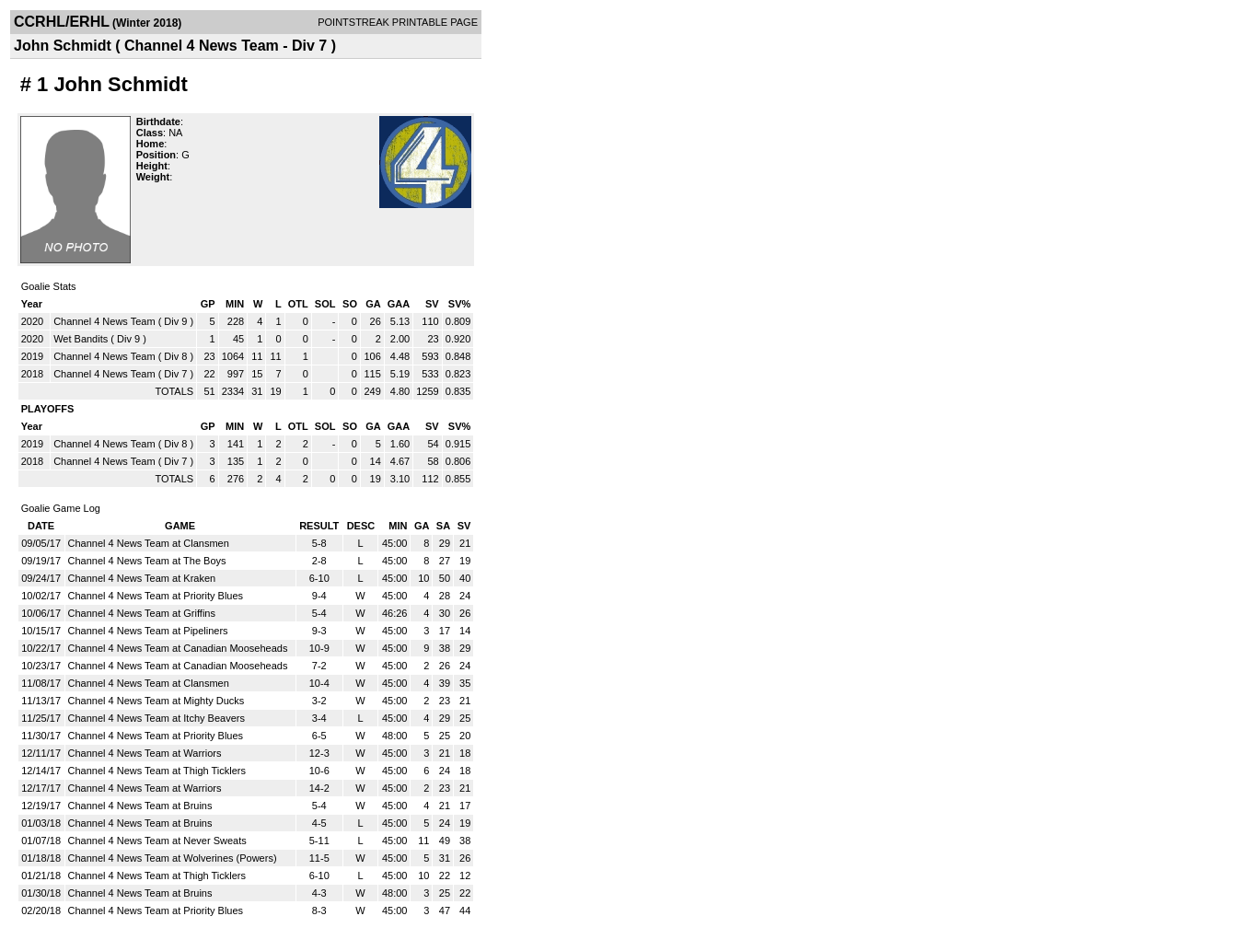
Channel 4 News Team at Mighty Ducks (156, 700)
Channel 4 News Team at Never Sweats (157, 840)
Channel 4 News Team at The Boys (147, 560)
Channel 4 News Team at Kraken (142, 578)
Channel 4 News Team (104, 321)
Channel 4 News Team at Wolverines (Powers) (172, 858)
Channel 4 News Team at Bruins (140, 805)
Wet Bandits (80, 338)
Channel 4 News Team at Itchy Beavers (156, 718)
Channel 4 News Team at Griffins (141, 613)
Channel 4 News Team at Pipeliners (148, 630)
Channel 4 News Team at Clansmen (148, 543)
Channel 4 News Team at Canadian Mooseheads (178, 648)
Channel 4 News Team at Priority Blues (156, 595)
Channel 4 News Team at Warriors (145, 753)
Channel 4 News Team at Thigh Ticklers (157, 770)
